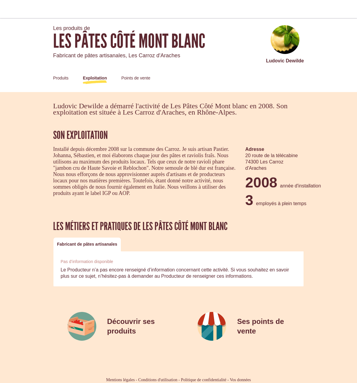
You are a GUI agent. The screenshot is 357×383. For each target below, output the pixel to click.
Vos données (240, 380)
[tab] (87, 244)
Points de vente (135, 78)
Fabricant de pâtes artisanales (87, 244)
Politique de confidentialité (203, 380)
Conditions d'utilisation (157, 380)
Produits (60, 78)
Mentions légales (120, 380)
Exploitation (95, 78)
